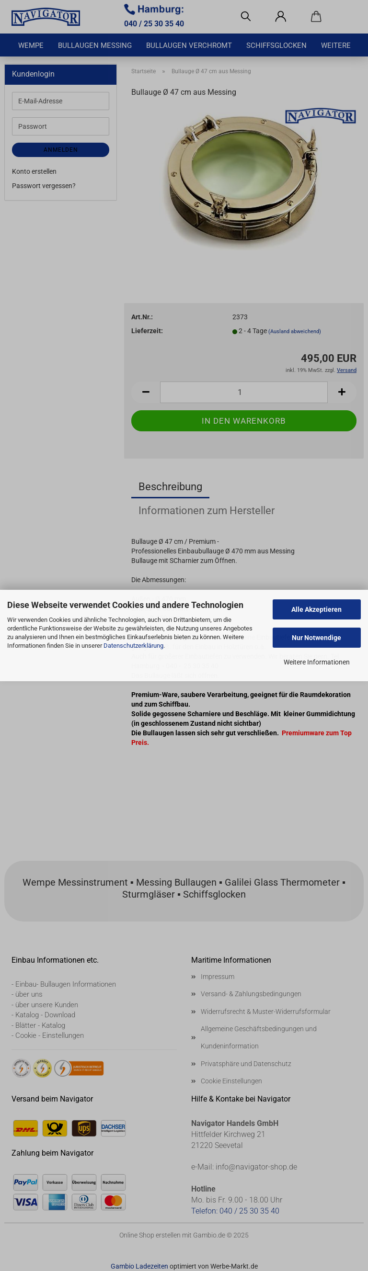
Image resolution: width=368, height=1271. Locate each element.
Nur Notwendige (316, 637)
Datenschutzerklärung (133, 645)
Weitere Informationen (317, 662)
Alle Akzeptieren (316, 609)
